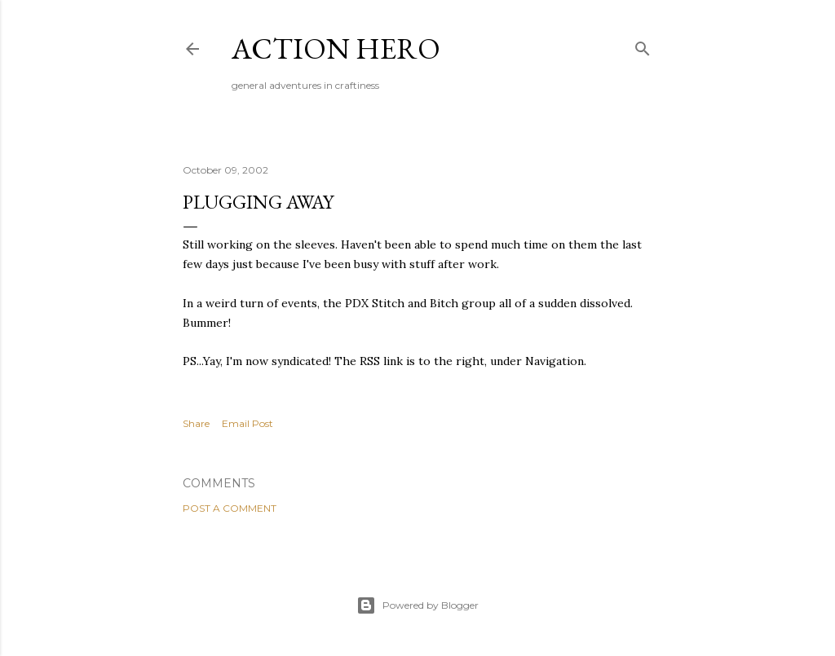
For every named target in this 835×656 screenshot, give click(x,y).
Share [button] (196, 423)
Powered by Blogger (417, 605)
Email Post (247, 423)
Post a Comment (229, 508)
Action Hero (336, 48)
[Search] (642, 45)
